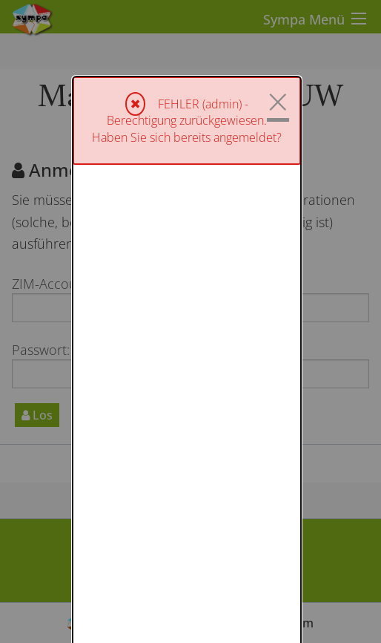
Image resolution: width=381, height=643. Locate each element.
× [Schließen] (278, 25)
